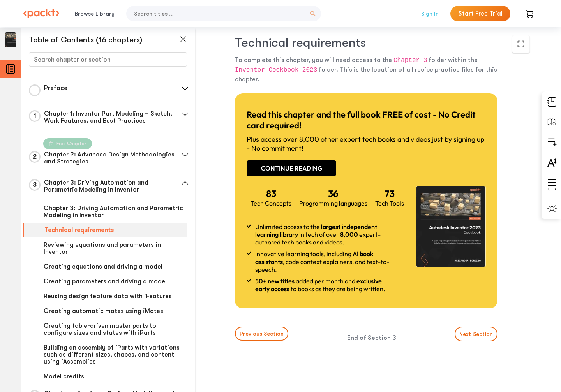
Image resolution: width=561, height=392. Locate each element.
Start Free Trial (480, 13)
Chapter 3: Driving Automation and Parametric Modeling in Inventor (113, 212)
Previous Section (262, 333)
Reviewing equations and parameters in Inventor (102, 248)
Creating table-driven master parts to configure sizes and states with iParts (100, 329)
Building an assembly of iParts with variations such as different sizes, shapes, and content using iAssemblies (112, 354)
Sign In (430, 14)
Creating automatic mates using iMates (103, 311)
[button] (185, 88)
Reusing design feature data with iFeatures (108, 296)
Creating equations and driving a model (103, 266)
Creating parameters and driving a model (105, 281)
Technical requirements (79, 230)
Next (476, 334)
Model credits (64, 376)
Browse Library (95, 14)
